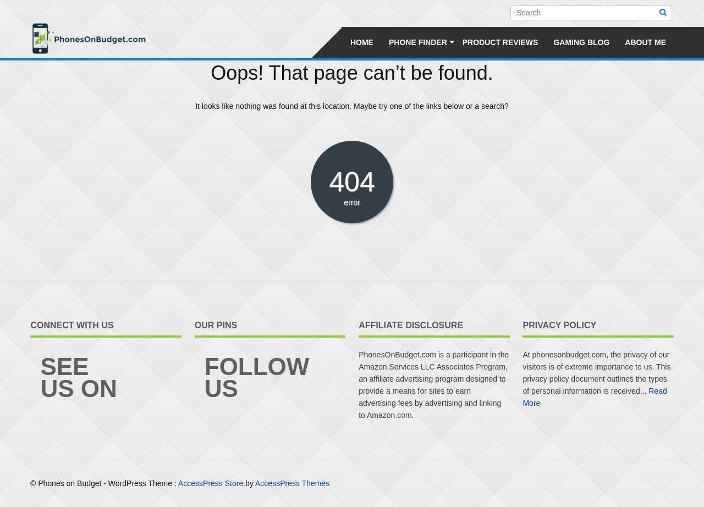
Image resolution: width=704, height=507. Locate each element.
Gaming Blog (581, 42)
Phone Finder (418, 42)
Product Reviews (500, 42)
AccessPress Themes (292, 483)
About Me (645, 42)
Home (361, 42)
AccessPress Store (210, 483)
